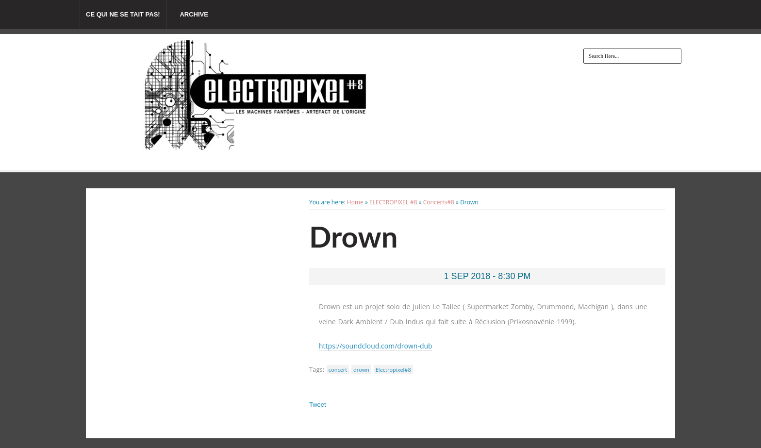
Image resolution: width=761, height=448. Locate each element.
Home (355, 202)
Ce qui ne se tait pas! (123, 14)
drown (361, 369)
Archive (194, 14)
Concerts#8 (438, 202)
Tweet (317, 404)
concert (338, 369)
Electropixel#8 (393, 369)
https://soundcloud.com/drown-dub (375, 345)
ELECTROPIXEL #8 (393, 202)
